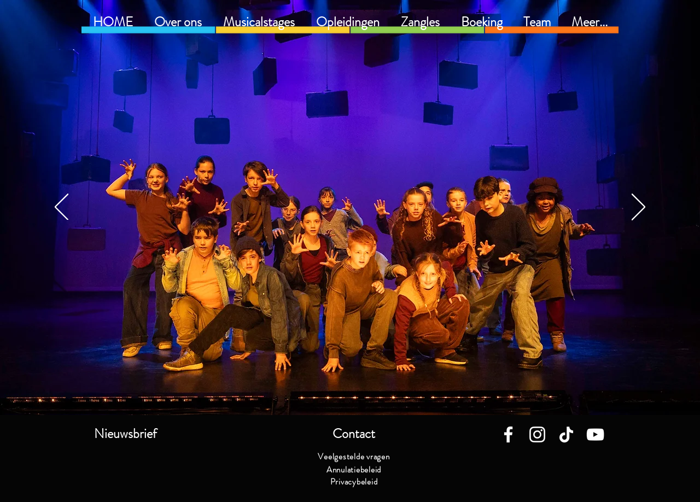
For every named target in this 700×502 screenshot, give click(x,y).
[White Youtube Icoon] (595, 434)
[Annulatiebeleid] (354, 470)
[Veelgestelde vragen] (354, 457)
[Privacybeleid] (354, 482)
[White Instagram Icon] (537, 434)
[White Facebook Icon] (508, 434)
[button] (347, 22)
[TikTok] (566, 434)
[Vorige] (61, 208)
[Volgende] (638, 208)
